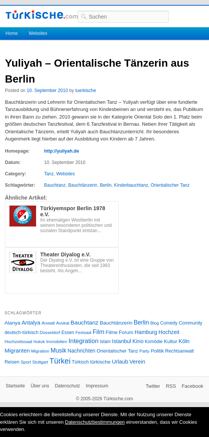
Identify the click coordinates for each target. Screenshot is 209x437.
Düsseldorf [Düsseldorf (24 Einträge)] (50, 332)
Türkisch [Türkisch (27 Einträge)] (80, 362)
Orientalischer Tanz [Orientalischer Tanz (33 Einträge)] (117, 351)
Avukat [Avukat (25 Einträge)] (62, 323)
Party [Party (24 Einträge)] (144, 351)
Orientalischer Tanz (170, 185)
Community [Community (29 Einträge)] (190, 323)
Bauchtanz (55, 185)
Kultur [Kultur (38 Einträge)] (170, 341)
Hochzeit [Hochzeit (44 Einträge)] (169, 332)
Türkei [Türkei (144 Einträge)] (60, 361)
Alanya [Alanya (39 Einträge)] (12, 323)
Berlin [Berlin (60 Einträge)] (141, 322)
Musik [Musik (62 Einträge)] (58, 350)
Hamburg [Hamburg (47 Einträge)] (146, 332)
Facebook (192, 386)
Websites (38, 33)
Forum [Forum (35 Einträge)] (126, 332)
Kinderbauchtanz (131, 185)
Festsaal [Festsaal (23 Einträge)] (83, 332)
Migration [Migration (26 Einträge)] (40, 350)
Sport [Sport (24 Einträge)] (26, 362)
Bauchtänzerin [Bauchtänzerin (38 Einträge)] (116, 323)
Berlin (106, 185)
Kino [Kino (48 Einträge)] (137, 341)
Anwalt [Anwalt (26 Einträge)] (48, 322)
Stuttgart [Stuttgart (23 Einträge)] (40, 362)
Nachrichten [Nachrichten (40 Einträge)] (81, 351)
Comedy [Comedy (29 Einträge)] (169, 323)
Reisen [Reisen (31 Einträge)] (12, 362)
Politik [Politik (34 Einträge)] (157, 351)
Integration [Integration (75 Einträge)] (83, 341)
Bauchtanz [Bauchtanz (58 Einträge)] (84, 322)
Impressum (97, 386)
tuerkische (85, 90)
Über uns (40, 386)
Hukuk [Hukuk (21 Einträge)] (39, 341)
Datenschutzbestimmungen (95, 422)
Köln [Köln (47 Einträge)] (184, 341)
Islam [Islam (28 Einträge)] (105, 341)
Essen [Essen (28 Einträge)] (67, 332)
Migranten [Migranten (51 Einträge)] (17, 350)
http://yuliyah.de (61, 151)
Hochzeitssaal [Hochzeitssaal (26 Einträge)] (18, 341)
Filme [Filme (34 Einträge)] (111, 332)
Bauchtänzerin (82, 185)
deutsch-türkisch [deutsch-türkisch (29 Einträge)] (21, 332)
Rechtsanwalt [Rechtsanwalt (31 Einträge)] (179, 351)
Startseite (15, 386)
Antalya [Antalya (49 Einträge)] (31, 323)
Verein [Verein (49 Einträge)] (137, 362)
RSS (171, 386)
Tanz (48, 173)
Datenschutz (67, 386)
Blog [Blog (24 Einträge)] (154, 323)
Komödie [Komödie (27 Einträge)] (154, 341)
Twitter (153, 386)
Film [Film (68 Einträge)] (98, 331)
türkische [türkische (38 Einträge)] (100, 362)
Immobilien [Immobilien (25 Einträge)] (56, 341)
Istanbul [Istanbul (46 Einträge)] (121, 341)
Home (12, 33)
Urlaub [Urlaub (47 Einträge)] (120, 362)
